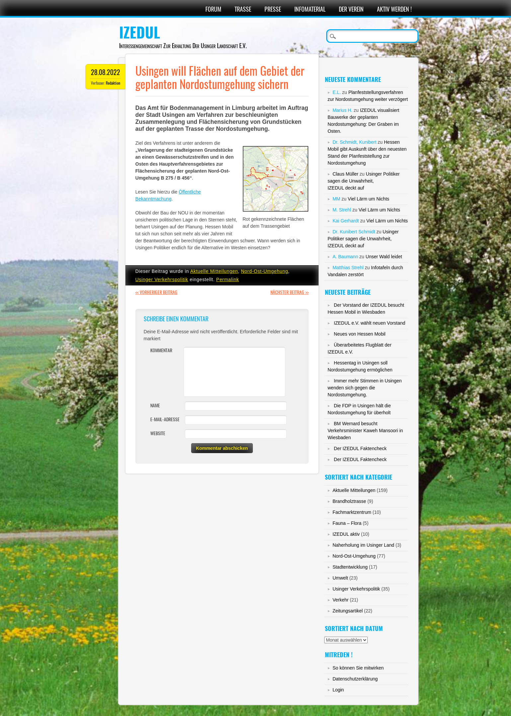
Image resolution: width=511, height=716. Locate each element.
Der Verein (351, 9)
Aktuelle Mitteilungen (214, 271)
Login (338, 689)
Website (157, 433)
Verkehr (340, 599)
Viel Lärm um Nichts (368, 198)
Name (155, 405)
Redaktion (113, 83)
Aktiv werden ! (394, 9)
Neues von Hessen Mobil (360, 334)
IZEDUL (139, 32)
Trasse (243, 9)
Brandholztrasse (349, 501)
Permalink (227, 279)
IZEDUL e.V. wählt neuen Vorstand (369, 323)
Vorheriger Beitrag (156, 292)
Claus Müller (345, 174)
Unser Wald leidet (384, 256)
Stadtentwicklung (350, 567)
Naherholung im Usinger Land (363, 545)
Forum (213, 9)
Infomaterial (310, 9)
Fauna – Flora (346, 523)
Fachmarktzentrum (351, 512)
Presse (272, 9)
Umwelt (340, 578)
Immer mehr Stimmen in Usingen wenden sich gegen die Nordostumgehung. (365, 387)
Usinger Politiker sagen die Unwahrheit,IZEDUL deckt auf (364, 181)
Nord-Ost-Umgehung (264, 271)
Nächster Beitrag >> (289, 292)
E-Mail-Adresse (165, 419)
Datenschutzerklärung (355, 678)
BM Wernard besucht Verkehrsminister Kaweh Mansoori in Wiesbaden (365, 430)
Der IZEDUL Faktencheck (360, 448)
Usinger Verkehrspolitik (161, 279)
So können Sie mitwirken (358, 668)
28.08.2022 (105, 72)
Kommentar (161, 350)
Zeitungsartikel (347, 610)
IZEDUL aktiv (346, 534)
